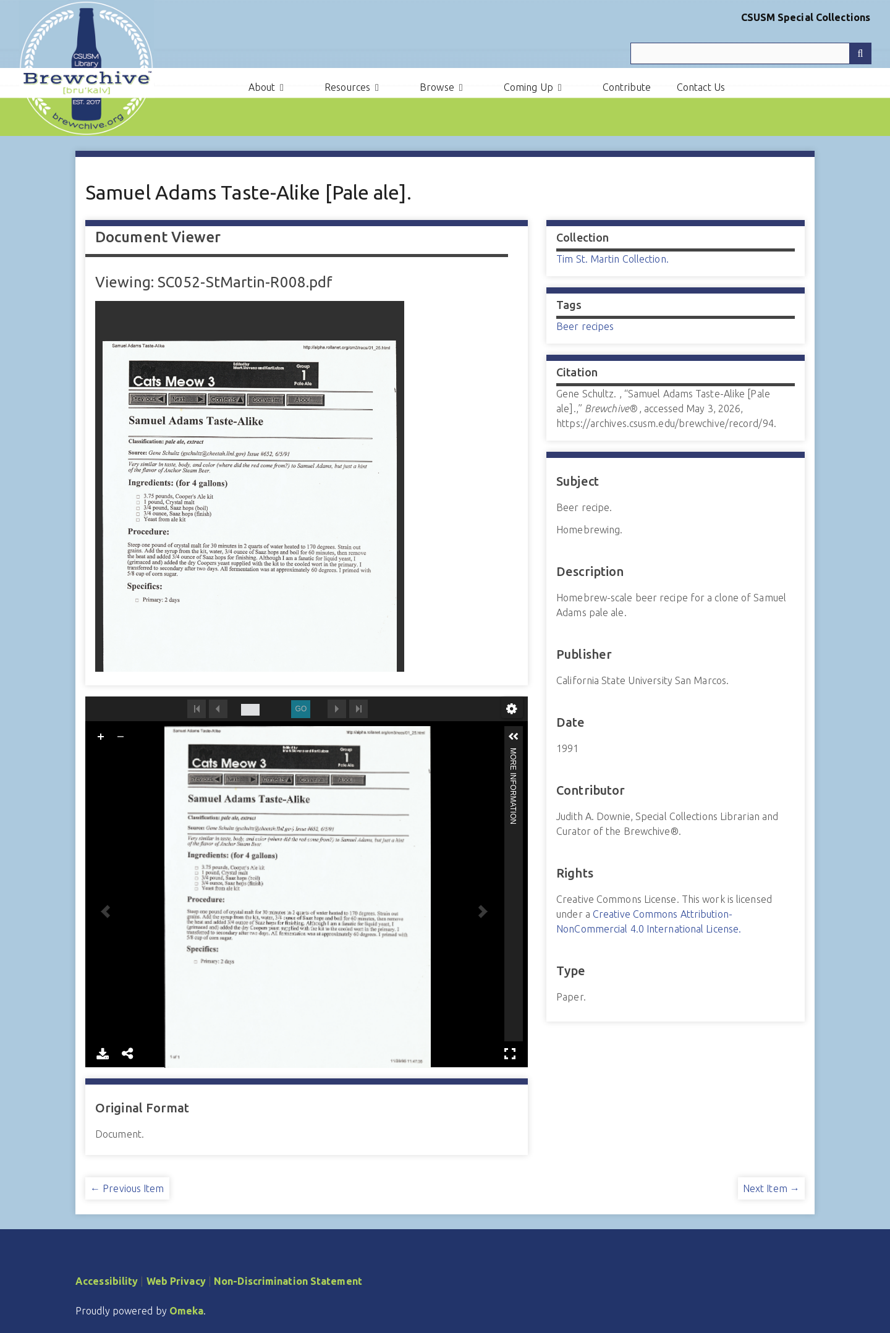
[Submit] (860, 53)
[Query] (750, 53)
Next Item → (771, 1188)
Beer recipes (585, 326)
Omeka (186, 1310)
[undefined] (250, 710)
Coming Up (528, 87)
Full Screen (510, 1053)
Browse (437, 87)
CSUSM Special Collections (806, 17)
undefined (511, 709)
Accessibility (106, 1281)
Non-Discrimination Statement (288, 1281)
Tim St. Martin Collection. (612, 258)
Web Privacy (176, 1281)
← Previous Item (127, 1188)
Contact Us (701, 87)
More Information (513, 753)
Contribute (627, 87)
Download (102, 1053)
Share (128, 1053)
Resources (347, 87)
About (262, 87)
